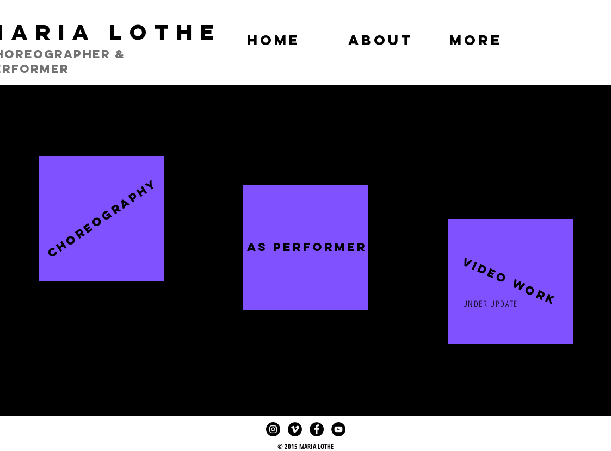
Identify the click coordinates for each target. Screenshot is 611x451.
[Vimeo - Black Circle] (295, 429)
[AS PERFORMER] (307, 247)
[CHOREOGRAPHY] (102, 218)
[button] (509, 281)
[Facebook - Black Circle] (317, 429)
